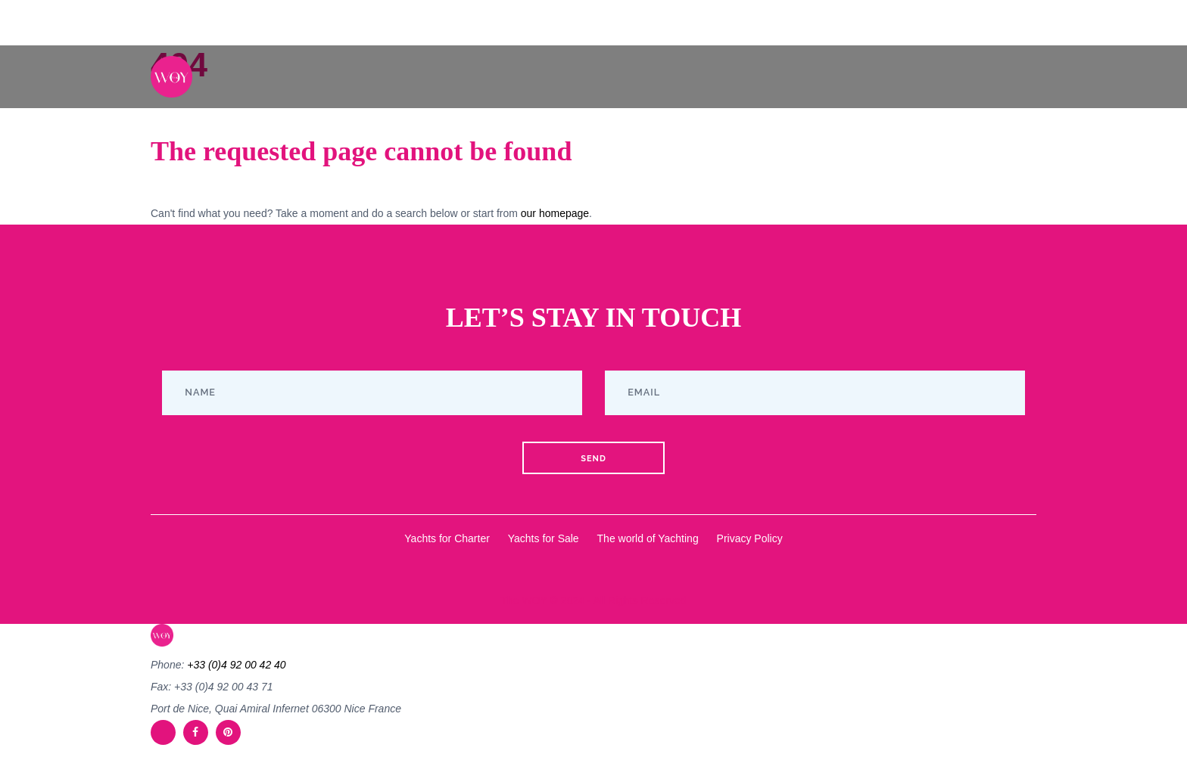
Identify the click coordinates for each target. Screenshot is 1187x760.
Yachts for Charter (447, 538)
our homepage (555, 213)
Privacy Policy (750, 538)
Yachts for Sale (543, 538)
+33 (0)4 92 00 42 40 (236, 665)
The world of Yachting (648, 538)
